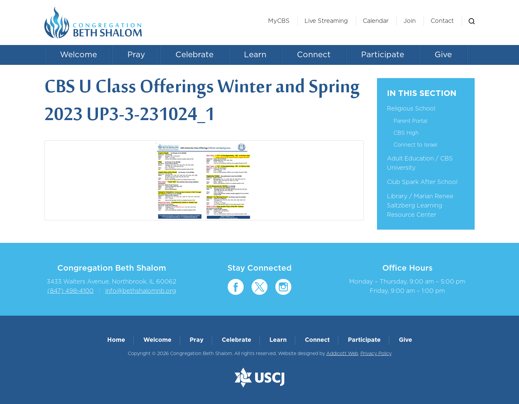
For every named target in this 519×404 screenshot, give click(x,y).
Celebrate (194, 55)
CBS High (406, 133)
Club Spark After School (422, 182)
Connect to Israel (415, 145)
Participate (382, 55)
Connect (314, 55)
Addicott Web (342, 353)
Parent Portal (410, 121)
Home (116, 340)
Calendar (376, 21)
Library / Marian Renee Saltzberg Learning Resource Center (420, 206)
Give (443, 55)
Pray (136, 55)
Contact (442, 21)
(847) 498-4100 (70, 291)
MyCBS (279, 21)
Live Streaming (326, 21)
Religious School (411, 109)
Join (409, 21)
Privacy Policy (376, 353)
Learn (255, 55)
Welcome (78, 55)
